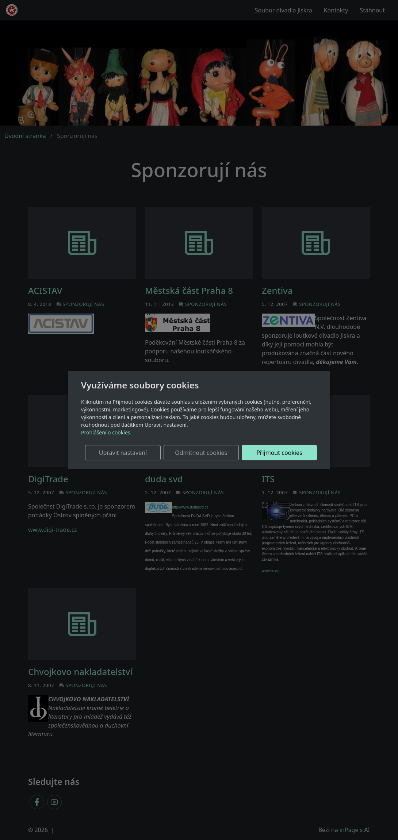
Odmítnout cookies (209, 453)
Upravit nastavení (136, 453)
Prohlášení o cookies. (106, 432)
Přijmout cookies (282, 453)
